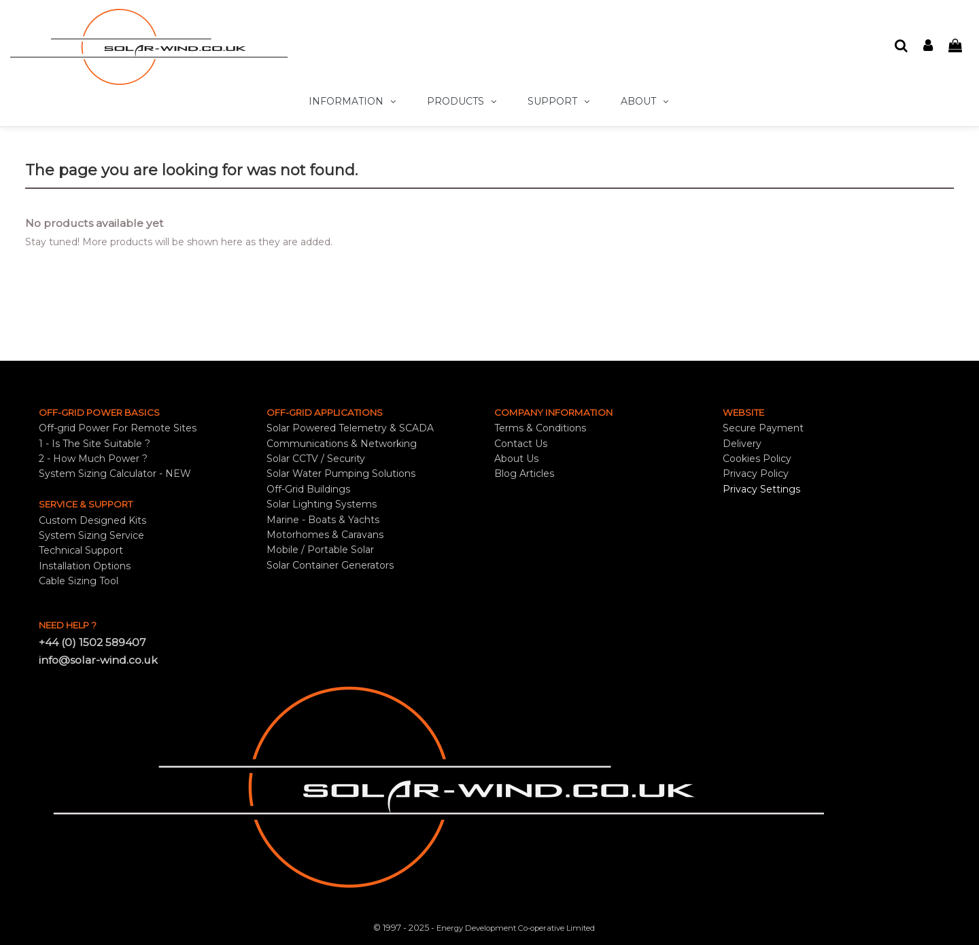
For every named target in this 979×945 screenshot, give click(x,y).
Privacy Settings (761, 489)
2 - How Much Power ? (93, 458)
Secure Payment (763, 428)
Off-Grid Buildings (308, 489)
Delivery (742, 444)
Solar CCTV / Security (316, 458)
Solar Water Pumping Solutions (341, 473)
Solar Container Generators (330, 565)
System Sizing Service (91, 535)
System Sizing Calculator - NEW (115, 473)
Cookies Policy (757, 458)
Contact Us (520, 444)
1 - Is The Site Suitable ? (94, 444)
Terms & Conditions (540, 428)
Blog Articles (524, 473)
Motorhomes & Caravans (325, 535)
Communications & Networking (342, 444)
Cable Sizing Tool (78, 581)
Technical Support (81, 550)
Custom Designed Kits (92, 520)
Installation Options (85, 566)
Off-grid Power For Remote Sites (117, 428)
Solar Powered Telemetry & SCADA (350, 428)
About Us (516, 458)
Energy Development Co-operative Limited (515, 928)
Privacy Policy (756, 473)
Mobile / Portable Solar (320, 549)
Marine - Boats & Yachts (323, 520)
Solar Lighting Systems (322, 504)
